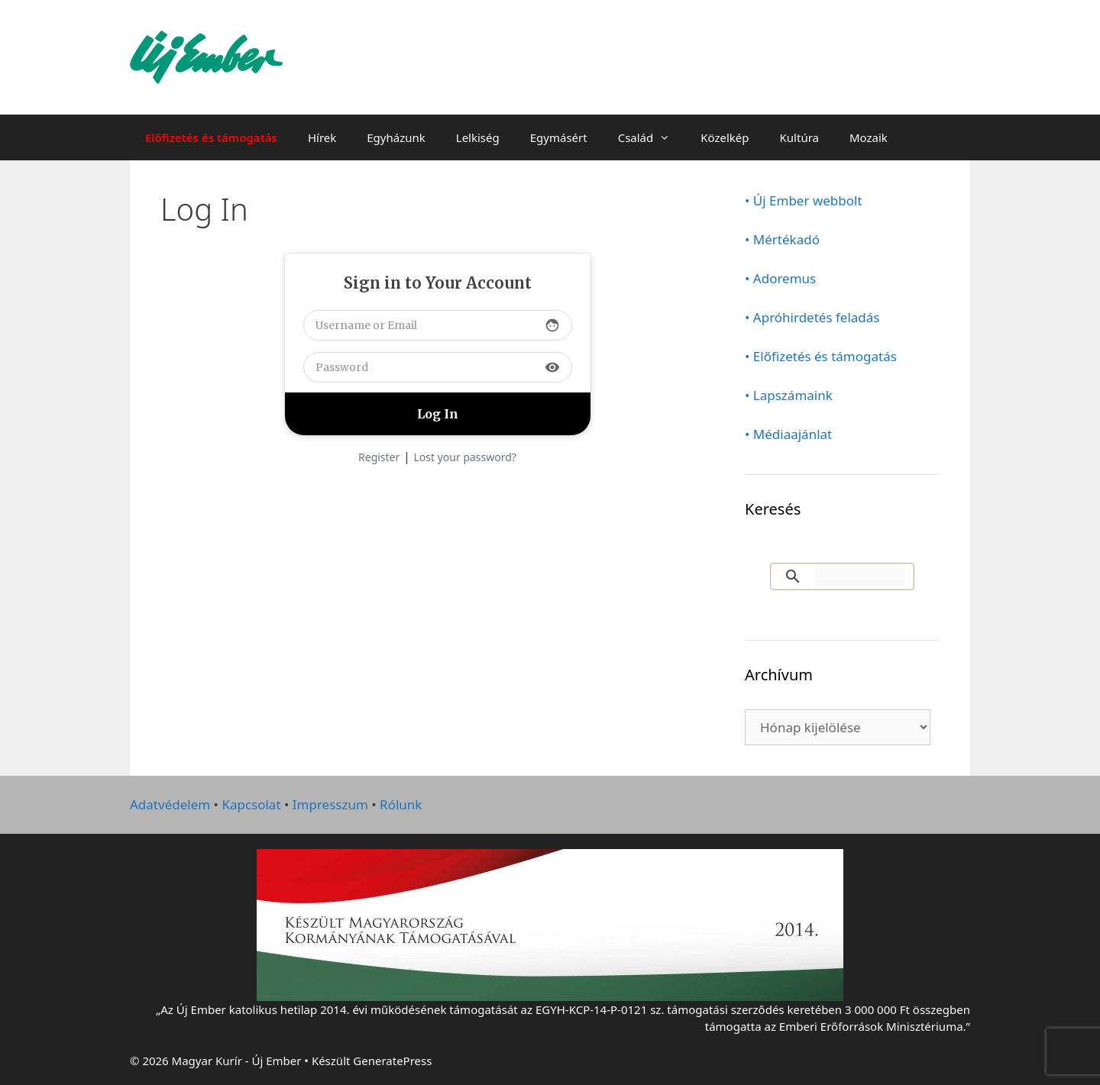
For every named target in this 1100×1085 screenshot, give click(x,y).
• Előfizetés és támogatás (821, 356)
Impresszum (330, 804)
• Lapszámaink (789, 395)
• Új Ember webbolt (803, 200)
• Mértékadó (782, 239)
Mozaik (868, 137)
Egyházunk (396, 137)
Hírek (322, 137)
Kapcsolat (251, 804)
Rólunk (401, 804)
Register (379, 457)
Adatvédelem (170, 804)
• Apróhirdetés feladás (812, 317)
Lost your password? (465, 457)
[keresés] (859, 576)
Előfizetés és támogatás (211, 137)
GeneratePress (392, 1060)
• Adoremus (780, 278)
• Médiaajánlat (788, 434)
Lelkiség (478, 137)
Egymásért (558, 137)
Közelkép (724, 137)
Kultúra (799, 137)
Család (652, 137)
